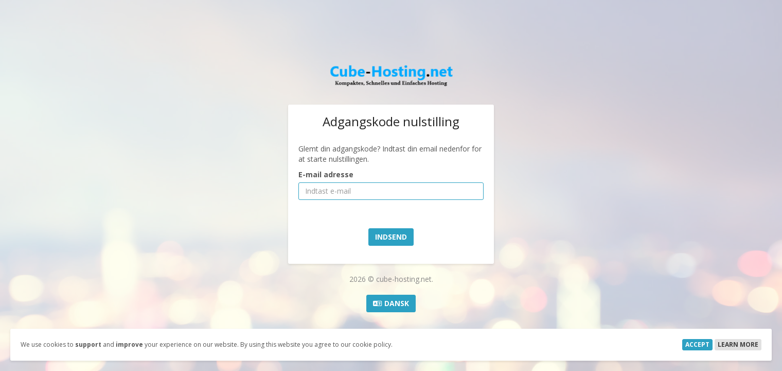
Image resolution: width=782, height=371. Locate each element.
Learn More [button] (738, 344)
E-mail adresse (325, 174)
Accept (697, 344)
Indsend (391, 237)
